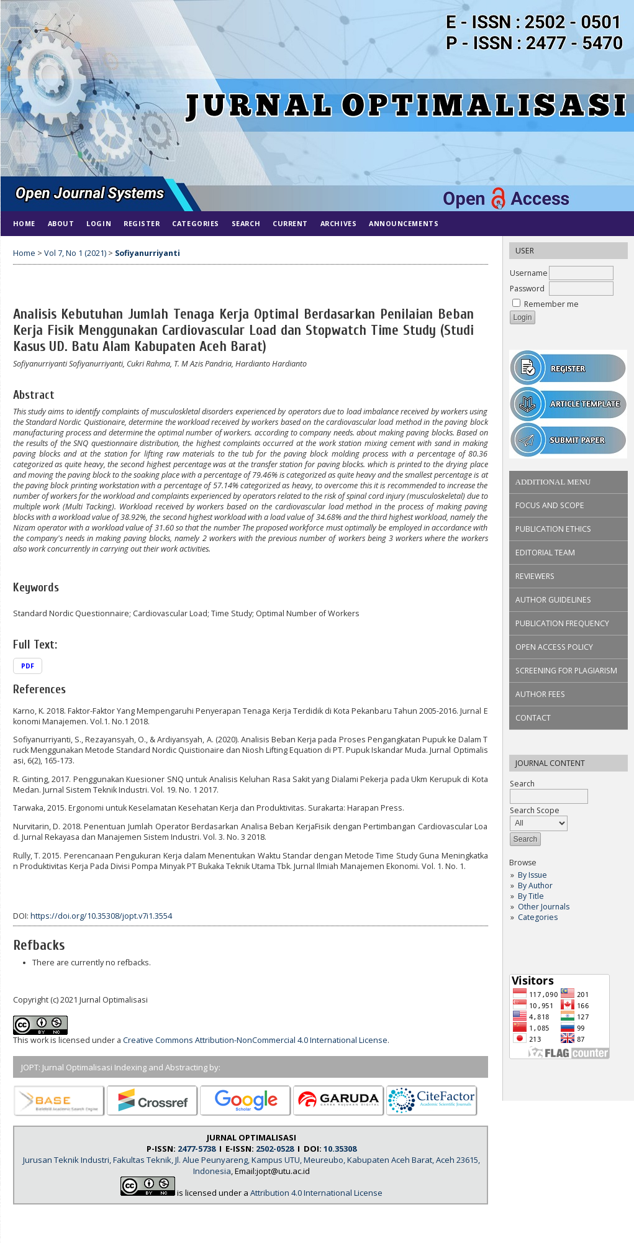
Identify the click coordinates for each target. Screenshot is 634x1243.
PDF (27, 666)
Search (246, 223)
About (61, 223)
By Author (535, 885)
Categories (538, 917)
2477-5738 (196, 1148)
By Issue (532, 875)
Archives (338, 223)
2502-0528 (275, 1148)
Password (527, 288)
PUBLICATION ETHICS (553, 529)
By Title (531, 896)
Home (24, 223)
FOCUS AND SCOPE (549, 505)
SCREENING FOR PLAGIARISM (566, 670)
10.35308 (340, 1148)
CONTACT (533, 718)
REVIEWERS (535, 576)
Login (98, 223)
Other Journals (543, 906)
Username (529, 273)
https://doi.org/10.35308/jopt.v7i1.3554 (101, 916)
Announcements (403, 223)
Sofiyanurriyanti (147, 253)
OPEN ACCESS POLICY (554, 647)
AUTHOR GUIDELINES (553, 599)
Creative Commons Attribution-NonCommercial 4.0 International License (255, 1040)
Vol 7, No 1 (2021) (75, 253)
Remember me (551, 304)
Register (142, 223)
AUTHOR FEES (540, 694)
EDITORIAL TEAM (545, 552)
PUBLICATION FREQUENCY (562, 623)
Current (290, 223)
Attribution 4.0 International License (316, 1192)
